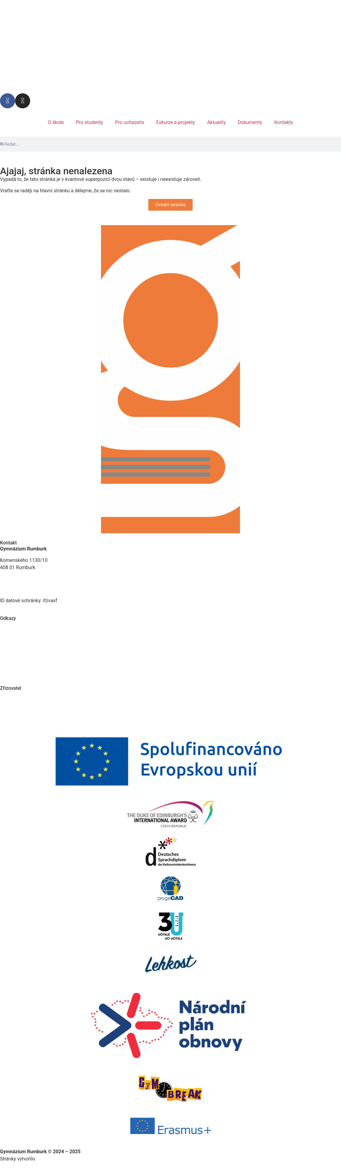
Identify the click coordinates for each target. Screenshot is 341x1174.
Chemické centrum (20, 647)
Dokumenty (250, 122)
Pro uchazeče (129, 122)
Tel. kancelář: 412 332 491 (29, 579)
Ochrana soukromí (19, 659)
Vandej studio (51, 1159)
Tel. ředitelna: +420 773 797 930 (34, 586)
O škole (56, 122)
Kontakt (8, 543)
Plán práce (11, 624)
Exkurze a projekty (175, 122)
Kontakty (283, 122)
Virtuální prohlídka (19, 636)
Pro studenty (89, 122)
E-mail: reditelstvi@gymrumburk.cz (37, 593)
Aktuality (216, 122)
